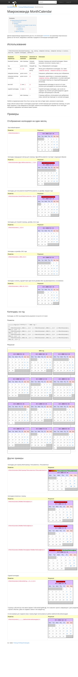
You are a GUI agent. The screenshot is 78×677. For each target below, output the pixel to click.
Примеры (16, 23)
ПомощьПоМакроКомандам (26, 7)
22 (45, 146)
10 (51, 141)
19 (57, 144)
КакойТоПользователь (48, 196)
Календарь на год (20, 26)
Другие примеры (20, 31)
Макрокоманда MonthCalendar (19, 20)
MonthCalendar (39, 7)
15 (45, 144)
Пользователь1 (62, 470)
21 (42, 146)
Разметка (20, 28)
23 (48, 146)
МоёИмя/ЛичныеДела (60, 501)
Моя (50, 470)
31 (51, 149)
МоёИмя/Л (52, 549)
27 (38, 149)
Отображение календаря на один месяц (26, 25)
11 (54, 141)
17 (51, 144)
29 (45, 149)
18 (54, 144)
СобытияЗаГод (60, 581)
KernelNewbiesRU (12, 7)
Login (67, 2)
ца (56, 470)
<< (43, 133)
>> (53, 133)
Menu (61, 2)
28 (42, 149)
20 (38, 146)
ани (54, 470)
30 (48, 149)
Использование (17, 22)
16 (48, 144)
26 (57, 146)
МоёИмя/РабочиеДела (60, 525)
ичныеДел (58, 549)
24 (51, 146)
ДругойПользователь (48, 162)
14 (42, 144)
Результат (20, 29)
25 (54, 146)
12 (57, 141)
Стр (52, 470)
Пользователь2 (72, 470)
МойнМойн (46, 35)
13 (38, 144)
